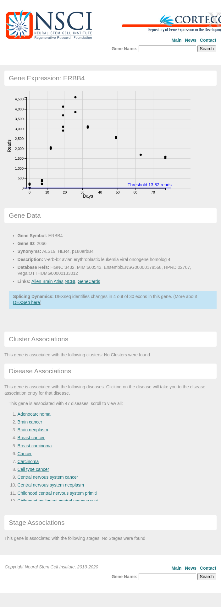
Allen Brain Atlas (47, 281)
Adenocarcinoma (34, 414)
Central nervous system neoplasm (51, 484)
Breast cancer (31, 437)
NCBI (70, 281)
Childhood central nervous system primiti (57, 493)
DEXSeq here (26, 302)
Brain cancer (30, 421)
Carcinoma (28, 461)
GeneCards (89, 281)
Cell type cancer (33, 469)
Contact (208, 40)
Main (177, 40)
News (190, 40)
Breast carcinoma (35, 445)
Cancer (25, 453)
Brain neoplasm (33, 429)
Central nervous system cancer (48, 477)
